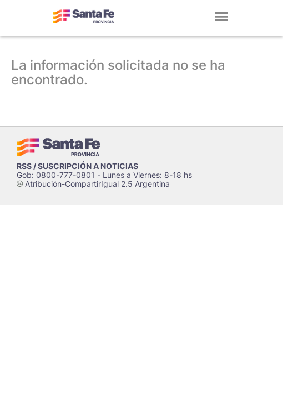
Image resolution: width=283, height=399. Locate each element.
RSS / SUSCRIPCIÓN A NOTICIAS (77, 166)
